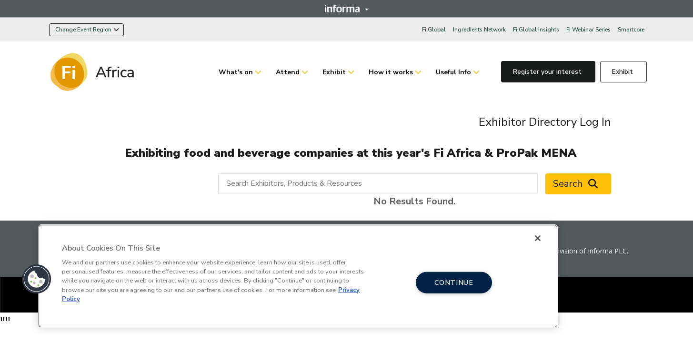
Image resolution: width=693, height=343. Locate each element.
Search (578, 184)
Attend (288, 72)
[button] (36, 279)
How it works (391, 72)
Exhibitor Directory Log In (545, 122)
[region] (298, 276)
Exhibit (334, 72)
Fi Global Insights (536, 29)
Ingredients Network (479, 29)
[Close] (537, 238)
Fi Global (434, 29)
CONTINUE (453, 282)
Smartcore (631, 29)
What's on (236, 72)
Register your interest (548, 71)
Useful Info (453, 72)
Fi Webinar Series (588, 29)
